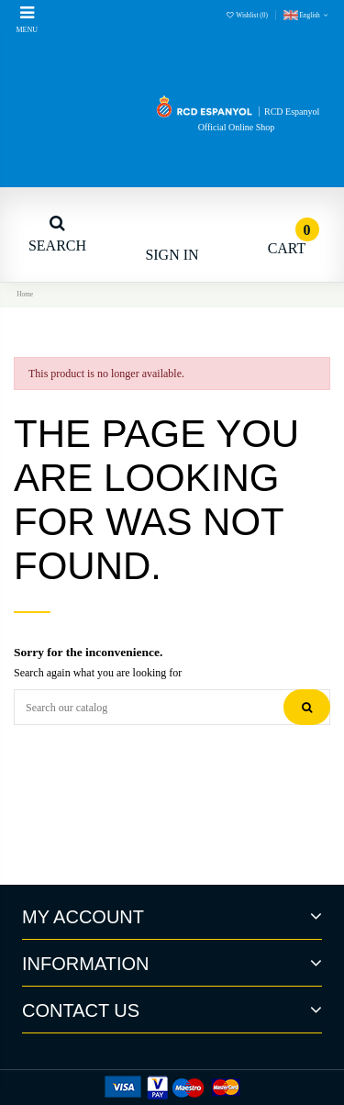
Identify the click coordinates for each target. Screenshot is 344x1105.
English (306, 15)
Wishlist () (247, 15)
